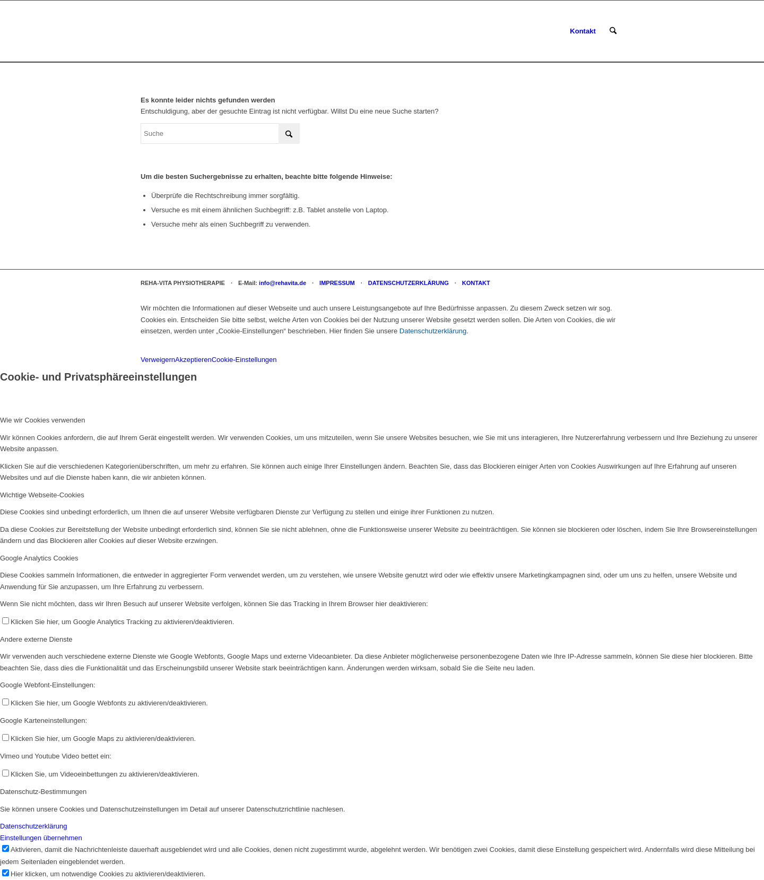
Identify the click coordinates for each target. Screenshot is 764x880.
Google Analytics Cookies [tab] (39, 558)
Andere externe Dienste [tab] (36, 639)
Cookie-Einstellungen (244, 360)
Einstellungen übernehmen (41, 838)
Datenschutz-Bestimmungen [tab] (43, 792)
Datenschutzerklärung (433, 331)
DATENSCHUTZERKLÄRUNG (408, 283)
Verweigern (158, 360)
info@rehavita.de (282, 283)
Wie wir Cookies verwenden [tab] (42, 420)
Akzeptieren (193, 360)
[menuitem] (582, 31)
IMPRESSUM (337, 283)
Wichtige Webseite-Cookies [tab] (42, 495)
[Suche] (613, 31)
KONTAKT (476, 283)
